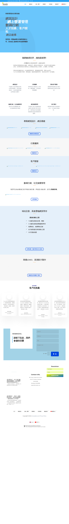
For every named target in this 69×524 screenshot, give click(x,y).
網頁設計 (30, 4)
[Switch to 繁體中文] (37, 518)
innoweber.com (35, 512)
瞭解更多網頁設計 (34, 141)
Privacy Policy (43, 512)
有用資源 (50, 4)
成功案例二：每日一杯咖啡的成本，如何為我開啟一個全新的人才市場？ (13, 494)
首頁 (25, 4)
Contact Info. (35, 469)
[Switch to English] (31, 518)
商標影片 (44, 4)
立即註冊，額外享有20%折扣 (34, 317)
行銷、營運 (37, 4)
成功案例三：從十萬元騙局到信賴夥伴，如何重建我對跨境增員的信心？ (13, 477)
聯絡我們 (56, 4)
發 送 (55, 448)
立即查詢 (34, 266)
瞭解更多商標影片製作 (34, 369)
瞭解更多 (34, 177)
